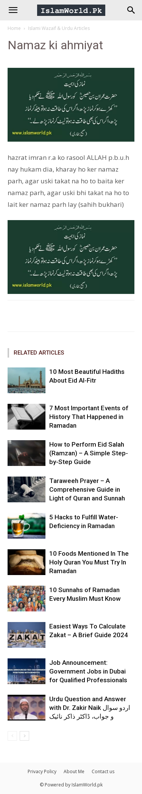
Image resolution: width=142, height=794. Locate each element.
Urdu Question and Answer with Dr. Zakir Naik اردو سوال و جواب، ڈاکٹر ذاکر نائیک (89, 707)
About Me (74, 771)
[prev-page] (12, 736)
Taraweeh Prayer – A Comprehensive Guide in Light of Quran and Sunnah (87, 489)
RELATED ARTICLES (39, 352)
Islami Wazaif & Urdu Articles (59, 28)
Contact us (103, 771)
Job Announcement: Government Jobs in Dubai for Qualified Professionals (88, 671)
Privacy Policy (42, 771)
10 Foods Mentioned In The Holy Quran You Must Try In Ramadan (89, 562)
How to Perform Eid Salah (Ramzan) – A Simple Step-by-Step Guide (88, 453)
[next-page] (24, 736)
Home (14, 28)
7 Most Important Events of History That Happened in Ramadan (88, 416)
